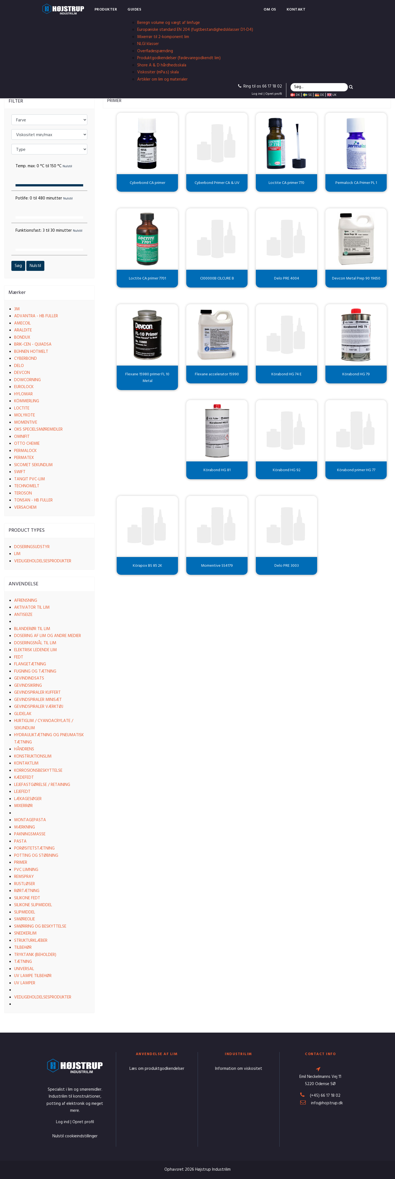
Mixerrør (23, 806)
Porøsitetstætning (34, 848)
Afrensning (25, 600)
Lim (17, 554)
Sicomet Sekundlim (33, 465)
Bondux (22, 337)
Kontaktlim (26, 763)
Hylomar (23, 394)
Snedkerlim (25, 933)
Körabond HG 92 (286, 470)
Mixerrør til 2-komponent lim (163, 37)
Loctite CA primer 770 (286, 183)
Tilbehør (23, 947)
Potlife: (44, 198)
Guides (134, 9)
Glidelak (22, 714)
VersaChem (25, 507)
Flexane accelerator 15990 (217, 374)
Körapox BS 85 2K (147, 566)
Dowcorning (27, 380)
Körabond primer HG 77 (356, 470)
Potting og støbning (36, 855)
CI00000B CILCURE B (217, 278)
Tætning (23, 961)
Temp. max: (44, 166)
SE (307, 95)
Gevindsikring (28, 685)
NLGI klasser (148, 44)
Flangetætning (30, 664)
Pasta (20, 841)
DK (295, 95)
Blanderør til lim (32, 629)
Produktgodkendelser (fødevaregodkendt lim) (179, 58)
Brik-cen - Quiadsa (33, 344)
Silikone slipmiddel (33, 905)
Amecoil (22, 323)
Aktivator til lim (32, 607)
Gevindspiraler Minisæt (38, 699)
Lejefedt (22, 791)
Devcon (22, 372)
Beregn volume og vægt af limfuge (168, 22)
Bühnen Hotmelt (31, 351)
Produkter (106, 9)
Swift (20, 472)
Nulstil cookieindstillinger (75, 1136)
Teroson (23, 493)
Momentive (25, 422)
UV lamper (24, 983)
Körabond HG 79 (356, 374)
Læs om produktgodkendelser (156, 1068)
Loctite (21, 408)
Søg (18, 265)
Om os (270, 9)
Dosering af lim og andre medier (47, 636)
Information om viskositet (238, 1068)
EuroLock (24, 387)
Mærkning (24, 827)
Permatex (24, 457)
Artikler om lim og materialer (162, 79)
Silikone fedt (27, 898)
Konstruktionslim (33, 756)
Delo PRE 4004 (286, 278)
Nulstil (35, 265)
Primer (20, 862)
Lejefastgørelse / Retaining (42, 784)
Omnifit (22, 436)
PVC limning (26, 869)
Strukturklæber (30, 940)
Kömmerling (26, 401)
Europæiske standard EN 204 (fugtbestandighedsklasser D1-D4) (195, 29)
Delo (19, 366)
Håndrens (24, 749)
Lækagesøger (28, 799)
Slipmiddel (24, 912)
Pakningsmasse (29, 834)
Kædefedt (24, 777)
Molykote (24, 415)
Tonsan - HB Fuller (33, 500)
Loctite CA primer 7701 (147, 278)
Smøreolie (24, 919)
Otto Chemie (27, 443)
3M (17, 309)
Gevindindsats (29, 678)
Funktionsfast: (49, 230)
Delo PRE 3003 (286, 566)
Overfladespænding (155, 51)
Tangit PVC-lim (29, 479)
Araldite (23, 330)
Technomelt (26, 486)
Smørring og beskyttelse (40, 926)
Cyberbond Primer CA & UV (217, 183)
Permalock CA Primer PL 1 (356, 183)
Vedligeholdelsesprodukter (42, 561)
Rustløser (24, 884)
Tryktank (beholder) (35, 954)
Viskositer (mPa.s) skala (158, 72)
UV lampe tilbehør (33, 976)
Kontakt (296, 9)
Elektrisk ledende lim (35, 650)
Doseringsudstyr (32, 547)
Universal (24, 969)
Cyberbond (25, 358)
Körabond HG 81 (217, 470)
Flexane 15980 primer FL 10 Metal (147, 377)
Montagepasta (30, 820)
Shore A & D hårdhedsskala (161, 65)
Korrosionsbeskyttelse (38, 770)
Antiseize (23, 614)
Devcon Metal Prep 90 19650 (356, 278)
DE (319, 95)
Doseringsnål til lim (35, 643)
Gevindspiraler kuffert (37, 692)
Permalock (25, 451)
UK (332, 95)
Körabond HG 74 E (286, 374)
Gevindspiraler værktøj (38, 706)
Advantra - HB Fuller (36, 316)
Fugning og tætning (35, 671)
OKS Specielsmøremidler (38, 429)
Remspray (24, 876)
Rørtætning (26, 891)
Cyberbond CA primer (147, 183)
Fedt (18, 657)
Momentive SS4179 (217, 566)
